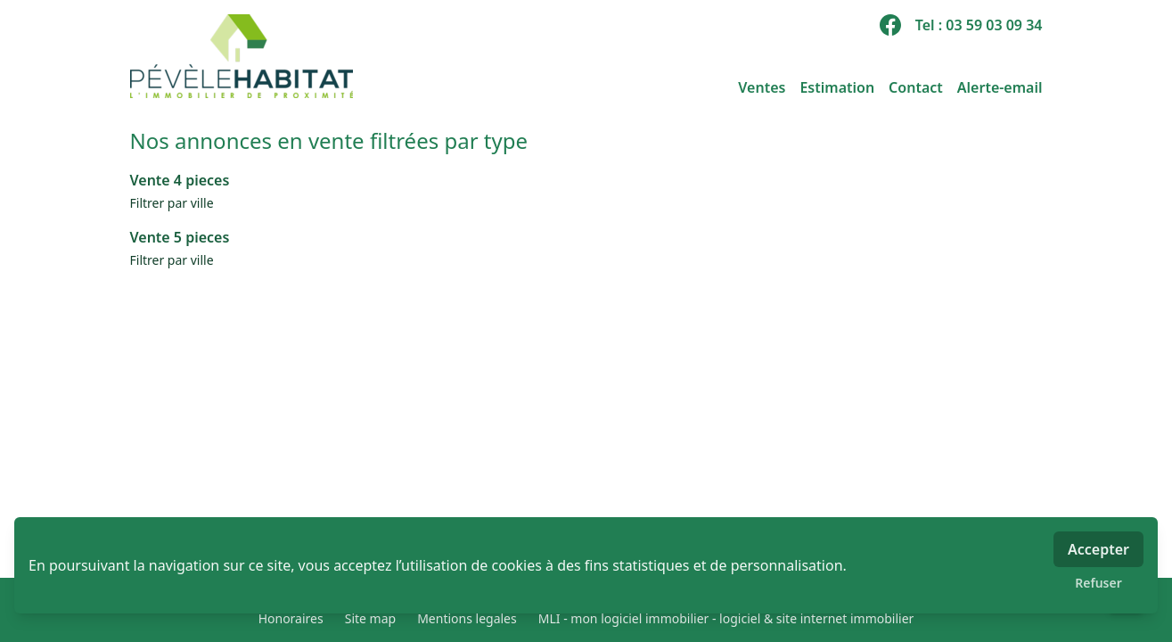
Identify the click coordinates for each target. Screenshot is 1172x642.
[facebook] (890, 25)
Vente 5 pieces (180, 237)
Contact (916, 87)
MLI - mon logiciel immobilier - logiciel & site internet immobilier (726, 618)
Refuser (1098, 582)
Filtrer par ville (172, 202)
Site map (370, 618)
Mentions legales (467, 618)
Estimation (836, 87)
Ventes (761, 87)
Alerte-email (1000, 87)
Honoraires (291, 618)
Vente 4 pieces (180, 180)
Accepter (1098, 549)
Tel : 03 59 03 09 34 (979, 25)
